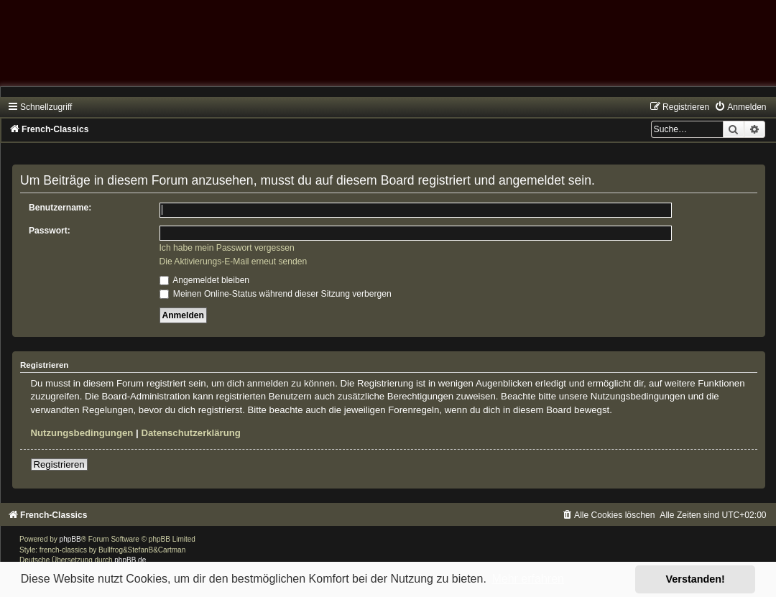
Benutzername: (60, 208)
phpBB (70, 539)
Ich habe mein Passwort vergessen (227, 248)
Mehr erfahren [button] (527, 579)
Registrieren (59, 464)
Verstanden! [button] (695, 579)
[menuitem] (740, 107)
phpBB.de (130, 560)
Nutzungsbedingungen (82, 432)
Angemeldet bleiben (205, 280)
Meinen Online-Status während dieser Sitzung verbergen (276, 294)
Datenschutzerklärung (191, 432)
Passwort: (49, 231)
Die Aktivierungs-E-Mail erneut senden (234, 261)
